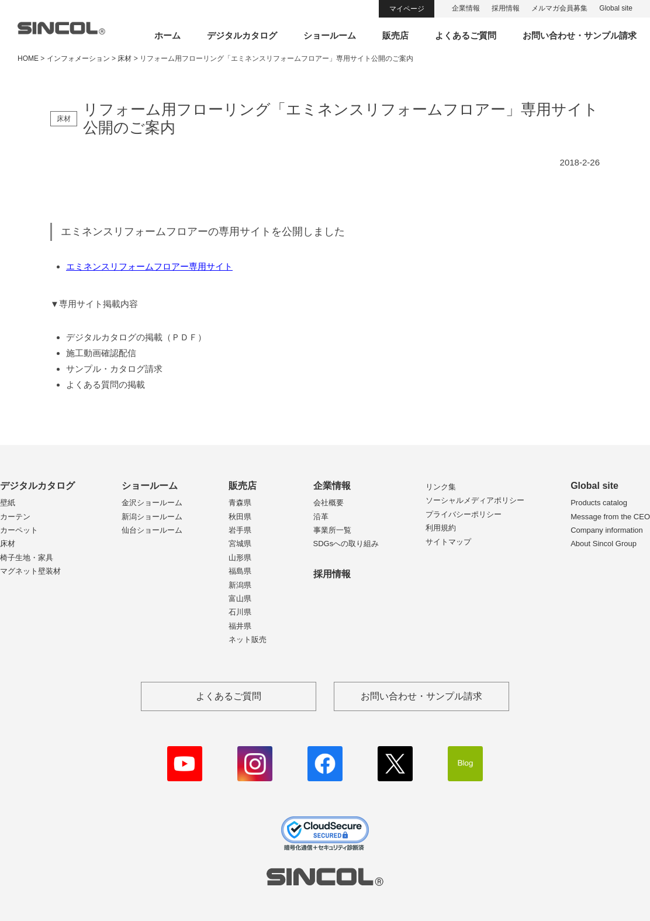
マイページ (406, 9)
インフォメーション (78, 58)
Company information (607, 530)
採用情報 (506, 8)
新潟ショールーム (152, 516)
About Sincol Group (604, 543)
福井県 (240, 626)
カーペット (19, 530)
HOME (28, 58)
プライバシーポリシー (464, 514)
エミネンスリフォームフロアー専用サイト (149, 266)
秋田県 (240, 516)
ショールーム (329, 35)
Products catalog (599, 502)
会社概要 (328, 502)
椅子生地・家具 (26, 557)
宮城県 (240, 543)
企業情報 (466, 8)
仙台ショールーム (152, 530)
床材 (7, 543)
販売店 (395, 35)
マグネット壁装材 (30, 571)
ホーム (167, 35)
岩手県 (240, 530)
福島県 (240, 571)
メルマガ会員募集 (559, 8)
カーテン (15, 516)
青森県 (240, 502)
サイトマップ (448, 541)
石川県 (240, 612)
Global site (615, 8)
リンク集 (441, 486)
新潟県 (240, 585)
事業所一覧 (332, 530)
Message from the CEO (610, 516)
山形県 (240, 557)
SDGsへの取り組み (346, 543)
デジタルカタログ (242, 35)
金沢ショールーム (152, 502)
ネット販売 (248, 639)
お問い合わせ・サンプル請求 (580, 35)
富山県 (240, 598)
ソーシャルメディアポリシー (475, 500)
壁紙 (7, 502)
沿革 (321, 516)
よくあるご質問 (465, 35)
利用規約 (441, 527)
